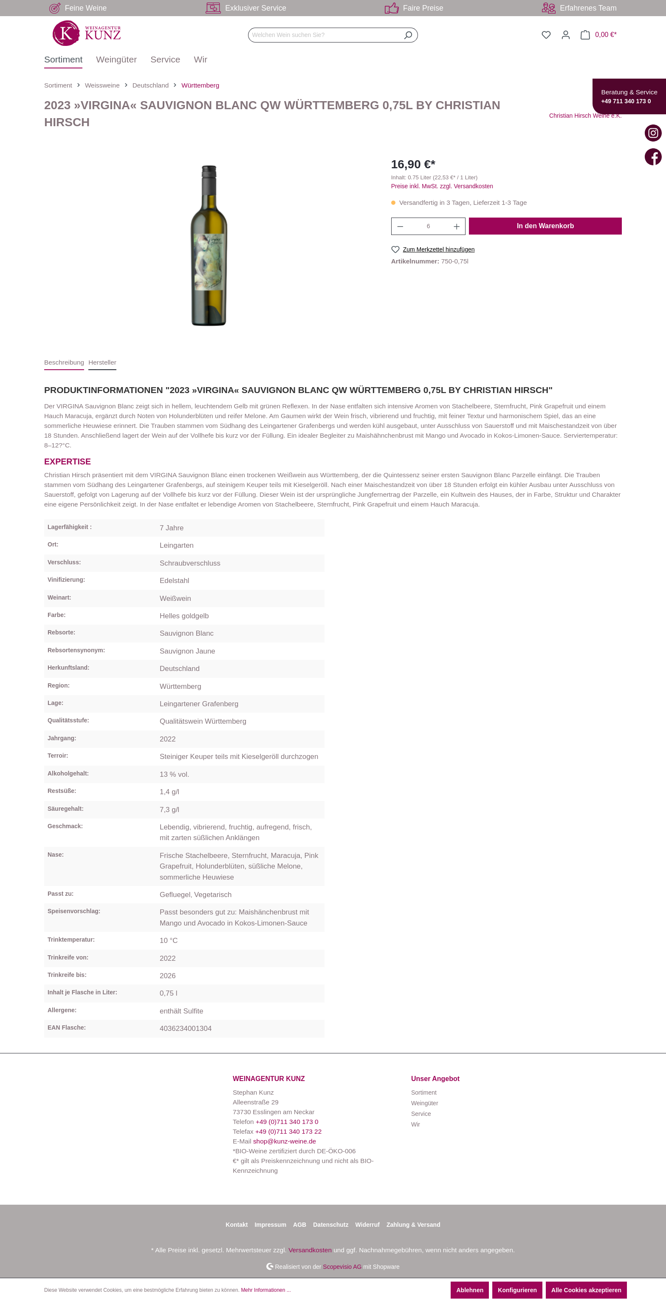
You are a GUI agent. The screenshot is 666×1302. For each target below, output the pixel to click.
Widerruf (367, 1224)
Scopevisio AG (342, 1266)
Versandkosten (310, 1250)
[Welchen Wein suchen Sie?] (323, 35)
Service (421, 1113)
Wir (415, 1124)
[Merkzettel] (546, 35)
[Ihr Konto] (566, 35)
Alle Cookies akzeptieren (586, 1290)
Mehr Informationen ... (266, 1290)
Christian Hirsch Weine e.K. (585, 115)
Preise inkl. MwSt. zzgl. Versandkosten (442, 186)
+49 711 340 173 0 (626, 101)
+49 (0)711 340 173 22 (288, 1131)
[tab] (64, 362)
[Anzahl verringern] (400, 226)
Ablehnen (469, 1290)
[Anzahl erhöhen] (457, 226)
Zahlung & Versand (413, 1224)
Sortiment (424, 1092)
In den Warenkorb (545, 225)
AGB (299, 1224)
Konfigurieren (517, 1290)
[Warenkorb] (599, 35)
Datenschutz (330, 1224)
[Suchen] (408, 35)
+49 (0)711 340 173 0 (287, 1121)
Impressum (270, 1224)
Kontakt (237, 1224)
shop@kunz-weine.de (284, 1141)
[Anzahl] (428, 226)
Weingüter (424, 1103)
